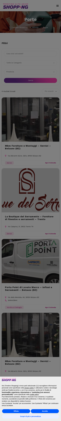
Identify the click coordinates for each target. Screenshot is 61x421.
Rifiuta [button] (16, 411)
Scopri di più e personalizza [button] (30, 416)
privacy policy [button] (29, 388)
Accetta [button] (45, 411)
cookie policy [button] (34, 394)
